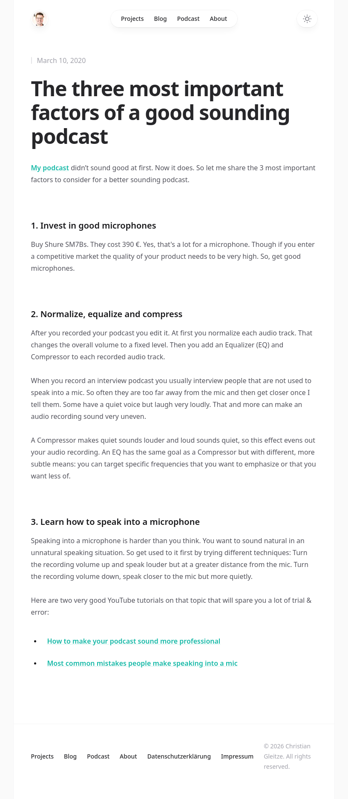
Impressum (237, 756)
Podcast (188, 18)
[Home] (39, 18)
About (218, 18)
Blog (160, 18)
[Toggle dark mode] (307, 18)
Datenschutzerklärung (179, 756)
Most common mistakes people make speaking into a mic (142, 663)
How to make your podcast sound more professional (134, 641)
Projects (132, 18)
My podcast (50, 167)
